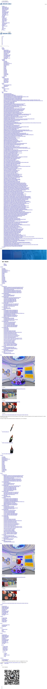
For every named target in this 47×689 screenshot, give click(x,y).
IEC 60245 (5, 60)
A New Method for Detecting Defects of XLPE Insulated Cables (13, 98)
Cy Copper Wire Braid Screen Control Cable (10, 347)
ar (2, 38)
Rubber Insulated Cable (5, 7)
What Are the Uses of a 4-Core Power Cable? (10, 171)
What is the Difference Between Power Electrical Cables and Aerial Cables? (14, 107)
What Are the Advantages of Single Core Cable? (10, 152)
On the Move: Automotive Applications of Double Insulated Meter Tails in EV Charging (16, 187)
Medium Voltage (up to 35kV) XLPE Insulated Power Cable (12, 296)
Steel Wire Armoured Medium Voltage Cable (10, 300)
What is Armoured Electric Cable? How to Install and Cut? (12, 160)
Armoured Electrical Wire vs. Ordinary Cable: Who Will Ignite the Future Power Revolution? (17, 241)
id (2, 41)
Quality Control (4, 20)
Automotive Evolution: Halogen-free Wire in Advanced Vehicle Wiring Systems (15, 183)
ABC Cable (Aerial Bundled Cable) (9, 349)
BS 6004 (3, 272)
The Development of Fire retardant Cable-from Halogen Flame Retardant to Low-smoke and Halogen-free (19, 133)
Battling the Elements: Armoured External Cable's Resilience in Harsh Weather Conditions (16, 206)
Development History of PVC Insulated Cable (10, 100)
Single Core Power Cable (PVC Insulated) (10, 527)
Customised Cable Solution (6, 22)
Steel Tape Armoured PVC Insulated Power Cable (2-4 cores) (12, 289)
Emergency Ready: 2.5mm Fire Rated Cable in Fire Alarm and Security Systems (15, 193)
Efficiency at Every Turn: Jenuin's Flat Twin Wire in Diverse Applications (14, 203)
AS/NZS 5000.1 (4, 280)
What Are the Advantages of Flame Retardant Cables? (11, 127)
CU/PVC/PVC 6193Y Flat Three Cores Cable (10, 521)
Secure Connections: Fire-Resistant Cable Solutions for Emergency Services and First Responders (17, 211)
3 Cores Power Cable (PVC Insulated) (9, 340)
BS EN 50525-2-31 (4, 269)
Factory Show (4, 18)
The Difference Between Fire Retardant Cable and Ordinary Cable (13, 134)
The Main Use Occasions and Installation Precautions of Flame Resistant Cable (15, 132)
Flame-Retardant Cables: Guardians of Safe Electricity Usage (12, 233)
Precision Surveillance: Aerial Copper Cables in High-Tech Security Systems (14, 199)
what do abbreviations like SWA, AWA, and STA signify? (12, 222)
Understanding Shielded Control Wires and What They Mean (12, 156)
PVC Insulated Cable (5, 13)
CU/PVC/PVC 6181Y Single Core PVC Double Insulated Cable (13, 331)
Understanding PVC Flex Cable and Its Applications (11, 166)
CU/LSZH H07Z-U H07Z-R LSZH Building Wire (11, 498)
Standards (3, 16)
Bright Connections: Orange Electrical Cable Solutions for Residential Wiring (15, 207)
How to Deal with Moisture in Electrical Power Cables (11, 153)
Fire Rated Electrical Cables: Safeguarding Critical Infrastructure (13, 226)
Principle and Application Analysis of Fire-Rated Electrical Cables (13, 236)
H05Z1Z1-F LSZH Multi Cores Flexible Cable (10, 315)
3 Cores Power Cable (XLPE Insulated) (9, 322)
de (2, 37)
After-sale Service (4, 23)
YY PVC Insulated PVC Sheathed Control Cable (10, 536)
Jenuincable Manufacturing (7, 92)
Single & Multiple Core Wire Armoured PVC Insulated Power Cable (13, 476)
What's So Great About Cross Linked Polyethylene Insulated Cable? (13, 130)
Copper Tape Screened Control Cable (9, 346)
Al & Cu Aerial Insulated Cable (8, 350)
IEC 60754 (5, 71)
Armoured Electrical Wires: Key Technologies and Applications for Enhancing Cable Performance (17, 242)
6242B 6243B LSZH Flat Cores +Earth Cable (10, 502)
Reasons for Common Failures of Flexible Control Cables (12, 181)
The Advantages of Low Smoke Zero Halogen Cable (11, 224)
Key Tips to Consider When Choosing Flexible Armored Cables (13, 167)
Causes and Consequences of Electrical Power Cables (11, 154)
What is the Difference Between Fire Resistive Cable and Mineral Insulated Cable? (15, 142)
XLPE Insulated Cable (5, 12)
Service (3, 82)
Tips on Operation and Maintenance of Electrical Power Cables (12, 122)
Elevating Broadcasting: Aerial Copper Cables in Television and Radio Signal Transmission (16, 200)
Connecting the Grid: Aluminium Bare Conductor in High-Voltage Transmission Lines (16, 184)
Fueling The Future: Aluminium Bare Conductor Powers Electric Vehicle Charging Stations (16, 186)
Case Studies (4, 28)
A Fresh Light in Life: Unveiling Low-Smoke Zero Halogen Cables (13, 244)
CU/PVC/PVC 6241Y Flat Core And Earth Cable (11, 333)
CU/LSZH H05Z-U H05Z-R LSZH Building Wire (11, 309)
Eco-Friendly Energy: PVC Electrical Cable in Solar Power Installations (14, 191)
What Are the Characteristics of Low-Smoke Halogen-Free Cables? (13, 175)
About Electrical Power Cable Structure (9, 117)
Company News (4, 21)
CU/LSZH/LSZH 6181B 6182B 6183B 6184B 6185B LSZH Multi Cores (14, 312)
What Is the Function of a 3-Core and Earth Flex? (11, 170)
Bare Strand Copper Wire (7, 540)
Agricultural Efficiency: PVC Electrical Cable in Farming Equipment (13, 192)
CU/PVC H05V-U (6, 327)
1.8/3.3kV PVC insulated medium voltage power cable (11, 297)
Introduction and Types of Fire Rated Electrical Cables (11, 105)
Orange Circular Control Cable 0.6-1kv (9, 305)
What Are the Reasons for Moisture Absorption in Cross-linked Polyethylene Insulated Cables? (17, 165)
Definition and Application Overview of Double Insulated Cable (11, 589)
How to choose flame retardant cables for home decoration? (12, 162)
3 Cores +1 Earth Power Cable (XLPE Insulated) (10, 324)
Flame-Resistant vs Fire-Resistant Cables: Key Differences (12, 225)
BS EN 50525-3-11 (6, 64)
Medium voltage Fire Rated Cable (8, 301)
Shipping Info (4, 24)
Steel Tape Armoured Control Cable (9, 288)
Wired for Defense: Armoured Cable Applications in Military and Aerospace (14, 210)
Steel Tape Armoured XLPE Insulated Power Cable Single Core (13, 479)
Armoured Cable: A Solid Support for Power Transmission (12, 217)
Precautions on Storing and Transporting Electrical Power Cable (13, 150)
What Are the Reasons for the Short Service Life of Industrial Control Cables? (15, 135)
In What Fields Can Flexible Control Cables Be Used (11, 232)
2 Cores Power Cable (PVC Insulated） (9, 528)
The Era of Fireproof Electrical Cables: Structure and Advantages (13, 173)
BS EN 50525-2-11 (6, 63)
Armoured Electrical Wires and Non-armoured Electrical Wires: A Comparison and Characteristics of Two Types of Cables (21, 243)
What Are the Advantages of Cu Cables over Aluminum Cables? (13, 112)
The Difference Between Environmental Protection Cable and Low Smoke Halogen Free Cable (17, 147)
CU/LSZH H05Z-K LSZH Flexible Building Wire (11, 499)
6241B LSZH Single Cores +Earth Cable (9, 313)
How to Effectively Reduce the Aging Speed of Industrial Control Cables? (14, 108)
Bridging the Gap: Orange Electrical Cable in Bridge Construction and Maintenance (15, 208)
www (3, 35)
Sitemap (1, 662)
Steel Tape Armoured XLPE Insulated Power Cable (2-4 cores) (12, 480)
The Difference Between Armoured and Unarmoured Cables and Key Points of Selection (16, 220)
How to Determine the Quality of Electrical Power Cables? (12, 164)
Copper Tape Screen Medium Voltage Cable (10, 298)
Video (3, 27)
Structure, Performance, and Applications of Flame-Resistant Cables (13, 228)
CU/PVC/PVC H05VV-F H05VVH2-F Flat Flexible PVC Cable (13, 338)
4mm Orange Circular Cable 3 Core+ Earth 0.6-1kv (11, 303)
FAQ (2, 26)
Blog (2, 91)
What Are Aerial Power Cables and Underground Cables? (12, 157)
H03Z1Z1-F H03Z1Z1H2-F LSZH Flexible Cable (11, 314)
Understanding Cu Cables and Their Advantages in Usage (12, 178)
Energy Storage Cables (7, 495)
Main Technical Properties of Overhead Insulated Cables (12, 131)
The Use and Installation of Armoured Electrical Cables (11, 174)
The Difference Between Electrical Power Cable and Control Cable (13, 116)
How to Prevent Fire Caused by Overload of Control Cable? (12, 144)
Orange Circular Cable (5, 9)
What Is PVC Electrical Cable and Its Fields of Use (11, 227)
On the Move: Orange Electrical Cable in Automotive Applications (13, 209)
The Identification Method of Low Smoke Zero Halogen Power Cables (14, 103)
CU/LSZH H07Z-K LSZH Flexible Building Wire (11, 311)
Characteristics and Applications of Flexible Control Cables (12, 219)
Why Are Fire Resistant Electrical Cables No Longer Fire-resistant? (13, 110)
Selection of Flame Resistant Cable (9, 123)
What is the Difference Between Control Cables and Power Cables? (13, 140)
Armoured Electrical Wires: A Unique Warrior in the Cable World (13, 245)
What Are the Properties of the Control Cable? (10, 141)
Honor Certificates (4, 19)
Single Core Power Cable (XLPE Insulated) (10, 321)
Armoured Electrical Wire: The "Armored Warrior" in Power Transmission (14, 239)
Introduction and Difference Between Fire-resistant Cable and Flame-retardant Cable (15, 118)
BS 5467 (5, 68)
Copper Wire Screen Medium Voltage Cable (10, 487)
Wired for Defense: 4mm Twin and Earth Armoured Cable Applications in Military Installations (17, 196)
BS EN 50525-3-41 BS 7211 (8, 62)
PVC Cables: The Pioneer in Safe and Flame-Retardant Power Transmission (14, 214)
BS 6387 (5, 67)
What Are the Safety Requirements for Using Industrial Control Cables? (14, 143)
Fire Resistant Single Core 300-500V (9, 506)
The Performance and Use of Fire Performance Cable (11, 125)
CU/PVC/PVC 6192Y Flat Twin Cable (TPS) (10, 332)
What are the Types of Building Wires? (9, 102)
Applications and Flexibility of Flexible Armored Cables (12, 169)
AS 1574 (5, 74)
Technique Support (4, 628)
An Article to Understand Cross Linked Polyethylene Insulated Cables (13, 111)
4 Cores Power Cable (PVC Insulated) (9, 341)
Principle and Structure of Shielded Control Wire (10, 155)
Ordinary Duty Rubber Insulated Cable (9, 294)
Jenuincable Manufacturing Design (9, 93)
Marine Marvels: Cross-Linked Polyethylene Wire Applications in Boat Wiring (15, 205)
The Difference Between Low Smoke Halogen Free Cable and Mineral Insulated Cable (16, 149)
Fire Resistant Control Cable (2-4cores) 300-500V (11, 318)
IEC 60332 (5, 70)
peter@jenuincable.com (5, 1)
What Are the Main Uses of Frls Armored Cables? (11, 179)
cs (2, 40)
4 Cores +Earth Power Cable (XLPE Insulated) (10, 514)
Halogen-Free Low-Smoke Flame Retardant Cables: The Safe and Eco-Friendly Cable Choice (15, 602)
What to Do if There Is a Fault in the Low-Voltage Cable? (12, 176)
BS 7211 (5, 66)
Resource (3, 86)
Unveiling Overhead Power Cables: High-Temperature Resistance (13, 223)
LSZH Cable (5, 53)
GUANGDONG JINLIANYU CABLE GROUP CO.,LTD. (12, 661)
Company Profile (6, 77)
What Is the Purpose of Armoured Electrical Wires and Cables (12, 230)
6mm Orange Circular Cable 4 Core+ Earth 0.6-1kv (11, 304)
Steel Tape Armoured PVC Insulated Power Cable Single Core (12, 290)
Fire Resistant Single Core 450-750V (9, 317)
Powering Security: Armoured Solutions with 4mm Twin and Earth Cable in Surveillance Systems (17, 197)
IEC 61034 (5, 72)
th (2, 39)
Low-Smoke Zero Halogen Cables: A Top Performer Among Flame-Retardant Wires (15, 221)
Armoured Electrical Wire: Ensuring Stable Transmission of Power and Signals (15, 234)
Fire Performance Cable (5, 11)
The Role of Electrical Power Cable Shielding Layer (11, 121)
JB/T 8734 (5, 75)
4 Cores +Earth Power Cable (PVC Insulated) (10, 344)
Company (3, 17)
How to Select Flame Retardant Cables (9, 120)
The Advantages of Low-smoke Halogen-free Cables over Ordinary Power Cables (15, 115)
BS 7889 (5, 65)
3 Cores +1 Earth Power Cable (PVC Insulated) (10, 343)
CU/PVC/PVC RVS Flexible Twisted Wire (10, 336)
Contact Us (3, 29)
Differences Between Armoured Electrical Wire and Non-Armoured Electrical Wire (13, 576)
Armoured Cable (6, 49)
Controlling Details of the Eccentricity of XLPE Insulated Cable (13, 97)
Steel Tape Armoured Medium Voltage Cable (10, 299)
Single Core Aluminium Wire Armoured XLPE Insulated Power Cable (13, 286)
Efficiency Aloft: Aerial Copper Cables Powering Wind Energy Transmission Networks (16, 198)
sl (2, 43)
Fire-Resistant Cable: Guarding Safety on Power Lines (11, 238)
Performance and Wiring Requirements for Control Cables (12, 180)
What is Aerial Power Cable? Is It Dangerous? (10, 158)
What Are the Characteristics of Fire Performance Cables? (12, 124)
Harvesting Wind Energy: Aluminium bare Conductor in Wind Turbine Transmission (15, 185)
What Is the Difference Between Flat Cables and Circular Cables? (13, 106)
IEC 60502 (3, 276)
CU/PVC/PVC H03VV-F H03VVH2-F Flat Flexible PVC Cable (13, 337)
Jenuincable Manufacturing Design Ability (10, 94)
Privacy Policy (7, 662)
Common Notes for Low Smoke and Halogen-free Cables (12, 119)
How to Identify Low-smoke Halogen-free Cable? (11, 151)
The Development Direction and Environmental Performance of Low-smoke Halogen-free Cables (17, 113)
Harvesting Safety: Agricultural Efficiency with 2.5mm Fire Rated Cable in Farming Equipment (17, 195)
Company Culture (6, 78)
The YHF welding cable (7, 293)
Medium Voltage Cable (5, 8)
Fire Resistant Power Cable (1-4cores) (9, 319)
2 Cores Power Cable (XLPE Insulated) (9, 510)
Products (3, 6)
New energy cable (6, 52)
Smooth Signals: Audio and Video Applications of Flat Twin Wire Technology (15, 204)
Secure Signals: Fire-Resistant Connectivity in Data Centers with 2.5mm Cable (15, 194)
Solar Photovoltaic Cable (7, 307)
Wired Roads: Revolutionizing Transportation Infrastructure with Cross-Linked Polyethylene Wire (17, 190)
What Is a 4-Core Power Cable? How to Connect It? (11, 172)
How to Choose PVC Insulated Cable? (9, 101)
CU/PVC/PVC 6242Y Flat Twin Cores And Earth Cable (11, 334)
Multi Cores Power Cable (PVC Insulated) (10, 342)
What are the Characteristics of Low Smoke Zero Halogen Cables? (13, 96)
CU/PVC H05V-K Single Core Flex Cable (10, 329)
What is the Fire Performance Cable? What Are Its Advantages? (13, 126)
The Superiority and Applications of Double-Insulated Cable (12, 231)
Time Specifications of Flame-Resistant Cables (10, 240)
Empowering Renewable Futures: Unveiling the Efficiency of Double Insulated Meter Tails (16, 188)
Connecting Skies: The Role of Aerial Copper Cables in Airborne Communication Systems (16, 202)
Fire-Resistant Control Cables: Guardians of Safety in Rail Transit (13, 229)
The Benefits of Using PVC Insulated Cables (10, 177)
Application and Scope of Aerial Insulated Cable (10, 138)
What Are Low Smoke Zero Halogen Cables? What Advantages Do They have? (15, 104)
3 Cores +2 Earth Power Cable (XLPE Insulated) (10, 513)
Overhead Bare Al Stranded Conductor (9, 352)
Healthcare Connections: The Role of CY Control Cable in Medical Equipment (15, 189)
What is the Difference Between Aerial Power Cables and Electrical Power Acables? (15, 146)
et (2, 42)
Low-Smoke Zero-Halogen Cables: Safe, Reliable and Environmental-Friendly (15, 218)
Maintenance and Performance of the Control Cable (11, 139)
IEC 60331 (5, 69)
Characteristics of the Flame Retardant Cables (10, 128)
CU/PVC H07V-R (6, 517)
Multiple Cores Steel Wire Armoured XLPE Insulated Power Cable (13, 287)
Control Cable (6, 56)
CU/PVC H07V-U (6, 328)
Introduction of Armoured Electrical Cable (10, 136)
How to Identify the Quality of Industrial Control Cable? (12, 145)
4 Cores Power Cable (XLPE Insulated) (9, 323)
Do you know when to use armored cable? (10, 159)
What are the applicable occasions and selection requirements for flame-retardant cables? (16, 161)
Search (9, 32)
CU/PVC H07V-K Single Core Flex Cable (10, 330)
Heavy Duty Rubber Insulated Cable (9, 483)
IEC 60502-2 (4, 268)
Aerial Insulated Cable (5, 14)
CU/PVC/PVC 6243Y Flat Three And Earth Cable (11, 335)
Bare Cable (3, 15)
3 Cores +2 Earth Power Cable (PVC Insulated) (10, 532)
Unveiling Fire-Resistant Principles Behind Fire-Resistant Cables (13, 215)
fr (2, 36)
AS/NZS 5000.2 (6, 73)
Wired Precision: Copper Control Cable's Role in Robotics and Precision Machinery (15, 213)
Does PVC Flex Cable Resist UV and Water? (10, 168)
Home (3, 46)
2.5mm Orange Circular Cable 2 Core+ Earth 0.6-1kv (11, 491)
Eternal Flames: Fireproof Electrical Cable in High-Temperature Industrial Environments (16, 212)
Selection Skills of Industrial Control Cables (10, 137)
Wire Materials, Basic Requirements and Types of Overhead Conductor (14, 109)
